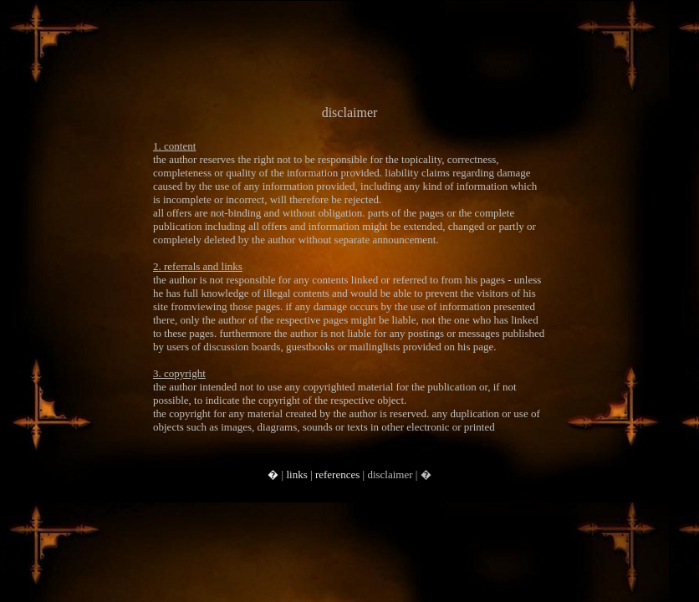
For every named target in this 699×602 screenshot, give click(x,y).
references (337, 474)
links (296, 474)
